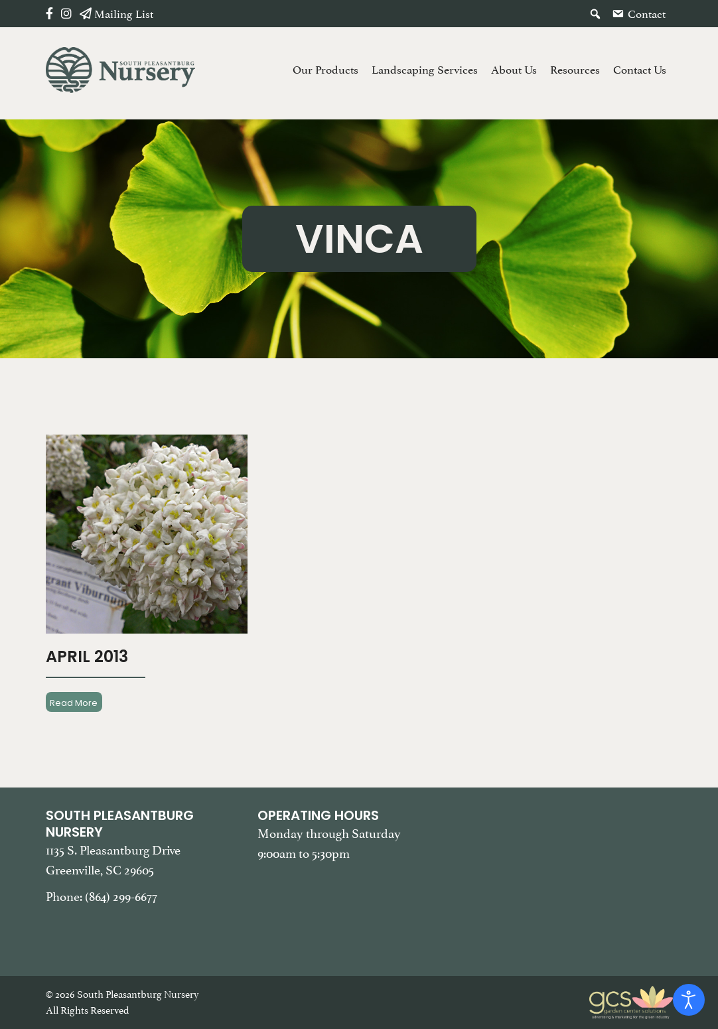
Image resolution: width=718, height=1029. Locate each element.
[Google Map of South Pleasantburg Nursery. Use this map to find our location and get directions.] (571, 873)
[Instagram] (66, 14)
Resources (575, 69)
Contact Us (639, 69)
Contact (647, 14)
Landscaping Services (425, 69)
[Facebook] (49, 14)
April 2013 (87, 656)
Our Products (325, 69)
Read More (74, 702)
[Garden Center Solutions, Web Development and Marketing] (631, 1001)
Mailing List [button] (123, 14)
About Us (514, 69)
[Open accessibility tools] (689, 1000)
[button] (595, 14)
